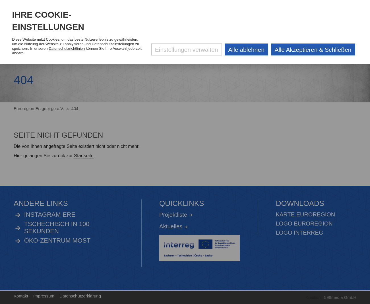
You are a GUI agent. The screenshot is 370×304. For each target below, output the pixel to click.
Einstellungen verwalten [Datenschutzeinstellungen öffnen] (186, 49)
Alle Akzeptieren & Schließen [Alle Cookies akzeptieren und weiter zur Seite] (313, 49)
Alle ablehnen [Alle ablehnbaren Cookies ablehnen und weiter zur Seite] (246, 49)
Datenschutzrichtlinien (67, 48)
